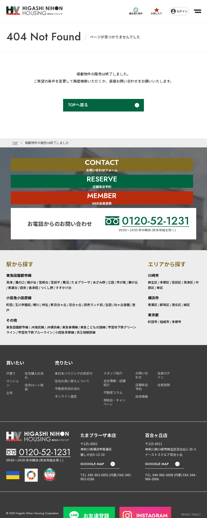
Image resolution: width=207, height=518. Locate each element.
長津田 (33, 273)
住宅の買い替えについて (72, 366)
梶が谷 (31, 267)
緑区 (187, 290)
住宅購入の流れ (34, 360)
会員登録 (163, 370)
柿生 (45, 290)
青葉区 (152, 290)
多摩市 (176, 306)
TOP (15, 143)
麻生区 (152, 267)
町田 (9, 290)
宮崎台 (43, 267)
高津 (9, 267)
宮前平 (55, 267)
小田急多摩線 (64, 317)
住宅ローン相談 (34, 372)
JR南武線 (37, 312)
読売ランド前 (93, 290)
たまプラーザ (80, 267)
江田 (111, 267)
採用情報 (141, 381)
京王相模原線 (86, 317)
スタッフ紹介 (113, 358)
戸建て (11, 358)
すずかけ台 (63, 273)
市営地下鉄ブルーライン (35, 317)
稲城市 (164, 306)
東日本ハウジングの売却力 (73, 358)
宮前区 (176, 267)
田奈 (23, 273)
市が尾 (121, 267)
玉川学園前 (23, 290)
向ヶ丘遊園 (122, 290)
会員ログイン (163, 360)
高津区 (188, 267)
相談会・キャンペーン (115, 387)
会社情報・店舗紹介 (115, 368)
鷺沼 (66, 267)
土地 (9, 378)
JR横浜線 (53, 312)
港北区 (176, 290)
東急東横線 (70, 312)
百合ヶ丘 (75, 290)
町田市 (152, 306)
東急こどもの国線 (93, 312)
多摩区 (164, 267)
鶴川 (36, 290)
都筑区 (164, 290)
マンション (12, 368)
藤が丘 (133, 267)
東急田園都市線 (17, 312)
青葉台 (13, 273)
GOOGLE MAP (92, 449)
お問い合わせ (141, 360)
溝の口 (19, 267)
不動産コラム (113, 377)
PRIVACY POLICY (191, 497)
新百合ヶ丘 (58, 290)
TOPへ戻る (78, 105)
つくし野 (47, 273)
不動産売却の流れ (67, 374)
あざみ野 (99, 267)
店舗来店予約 (141, 372)
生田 (108, 290)
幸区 (160, 273)
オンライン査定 (66, 381)
